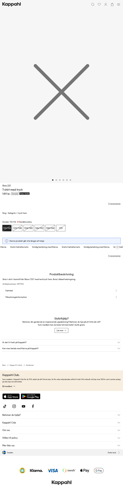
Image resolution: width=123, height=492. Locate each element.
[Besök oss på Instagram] (14, 406)
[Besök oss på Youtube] (23, 406)
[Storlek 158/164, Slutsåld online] (50, 228)
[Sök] (92, 4)
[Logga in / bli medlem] (105, 4)
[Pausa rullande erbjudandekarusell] (117, 247)
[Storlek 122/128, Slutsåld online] (17, 228)
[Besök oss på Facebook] (33, 406)
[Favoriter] (99, 4)
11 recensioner (114, 256)
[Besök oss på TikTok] (4, 406)
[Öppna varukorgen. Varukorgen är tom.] (112, 4)
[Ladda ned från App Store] (11, 396)
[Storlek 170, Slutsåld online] (60, 228)
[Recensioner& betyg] (61, 203)
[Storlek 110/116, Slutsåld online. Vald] (6, 228)
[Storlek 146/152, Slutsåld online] (39, 228)
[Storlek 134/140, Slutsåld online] (28, 228)
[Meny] (118, 4)
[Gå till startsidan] (11, 4)
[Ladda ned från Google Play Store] (30, 396)
